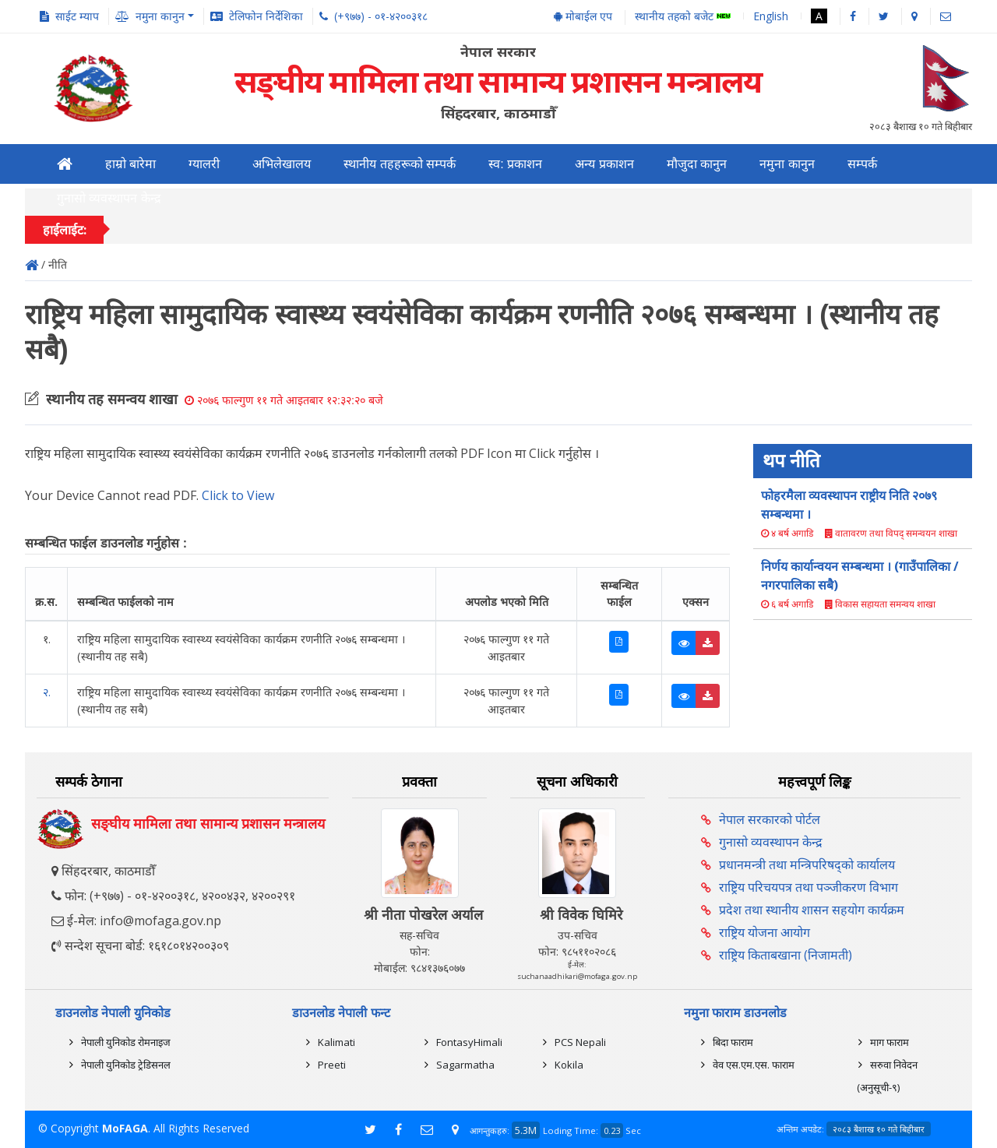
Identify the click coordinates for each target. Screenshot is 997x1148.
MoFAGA (125, 1128)
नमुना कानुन (786, 164)
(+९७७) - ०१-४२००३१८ (381, 16)
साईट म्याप (77, 16)
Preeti (332, 1065)
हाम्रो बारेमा (130, 164)
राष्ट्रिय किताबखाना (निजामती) (785, 954)
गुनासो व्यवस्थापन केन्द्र (109, 198)
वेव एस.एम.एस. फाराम (753, 1065)
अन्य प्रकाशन (604, 164)
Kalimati (336, 1042)
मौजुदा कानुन (697, 164)
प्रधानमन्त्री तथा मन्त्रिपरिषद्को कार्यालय (807, 864)
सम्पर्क (862, 164)
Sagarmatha (465, 1065)
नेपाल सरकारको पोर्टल (769, 819)
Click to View (238, 495)
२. (47, 692)
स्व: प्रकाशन (515, 164)
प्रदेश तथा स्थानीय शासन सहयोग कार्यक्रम (811, 909)
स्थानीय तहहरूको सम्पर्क (399, 164)
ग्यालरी (204, 164)
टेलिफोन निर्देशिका (266, 16)
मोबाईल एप (583, 16)
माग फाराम (889, 1042)
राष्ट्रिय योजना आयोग (764, 932)
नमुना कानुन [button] (160, 16)
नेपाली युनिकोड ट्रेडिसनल (126, 1065)
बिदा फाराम (733, 1042)
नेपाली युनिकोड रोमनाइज (126, 1042)
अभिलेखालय (281, 164)
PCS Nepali (580, 1042)
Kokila (569, 1065)
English (770, 15)
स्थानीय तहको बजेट (683, 16)
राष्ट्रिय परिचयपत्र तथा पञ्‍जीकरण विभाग (808, 887)
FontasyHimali (469, 1042)
